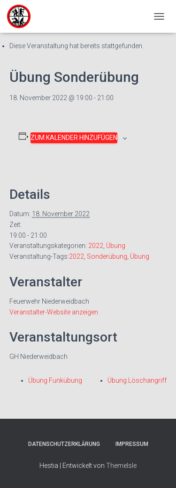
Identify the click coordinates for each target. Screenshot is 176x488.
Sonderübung (107, 256)
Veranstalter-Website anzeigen (53, 312)
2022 (95, 245)
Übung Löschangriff (137, 380)
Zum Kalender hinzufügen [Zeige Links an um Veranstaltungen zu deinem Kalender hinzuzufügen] (74, 137)
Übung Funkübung (55, 380)
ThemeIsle (121, 465)
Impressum (131, 444)
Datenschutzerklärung (64, 444)
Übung (115, 245)
